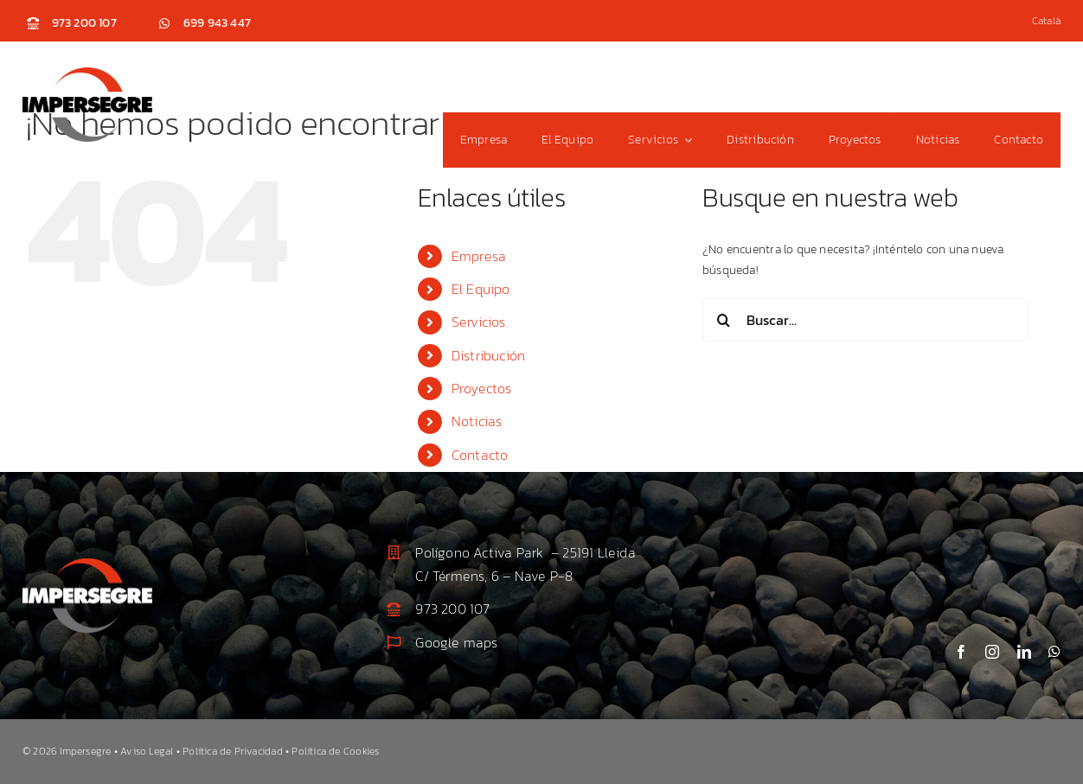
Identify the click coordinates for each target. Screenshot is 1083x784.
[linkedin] (1024, 652)
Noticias (477, 421)
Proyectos (482, 388)
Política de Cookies (335, 751)
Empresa (479, 255)
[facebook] (961, 652)
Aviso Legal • (151, 751)
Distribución (489, 355)
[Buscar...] (865, 319)
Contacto (480, 454)
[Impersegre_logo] (87, 73)
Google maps (456, 642)
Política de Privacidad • (237, 751)
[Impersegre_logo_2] (87, 564)
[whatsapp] (1054, 652)
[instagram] (992, 652)
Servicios (479, 321)
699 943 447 (217, 23)
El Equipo (481, 288)
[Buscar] (724, 319)
